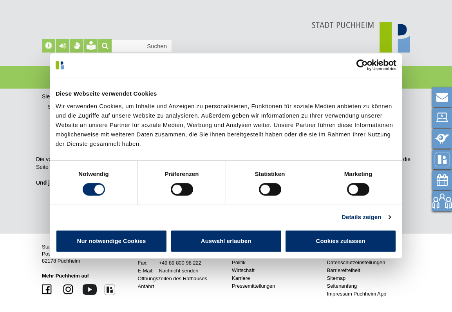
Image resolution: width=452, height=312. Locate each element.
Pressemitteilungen (253, 286)
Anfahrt (146, 286)
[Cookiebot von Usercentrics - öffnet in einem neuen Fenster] (362, 65)
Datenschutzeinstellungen (356, 262)
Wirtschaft (243, 270)
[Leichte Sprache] (91, 46)
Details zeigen (361, 217)
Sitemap (336, 278)
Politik (239, 262)
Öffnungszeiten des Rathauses (173, 278)
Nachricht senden (178, 271)
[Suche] (105, 46)
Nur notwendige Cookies (111, 241)
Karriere (241, 278)
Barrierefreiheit (343, 270)
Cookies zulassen (340, 241)
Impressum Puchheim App (357, 294)
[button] (62, 46)
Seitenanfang (342, 286)
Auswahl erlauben (226, 241)
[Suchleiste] (135, 46)
